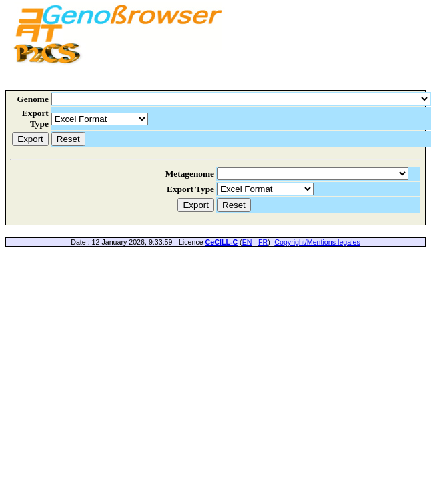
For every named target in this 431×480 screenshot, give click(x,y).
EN (247, 242)
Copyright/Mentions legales (317, 242)
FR (263, 242)
